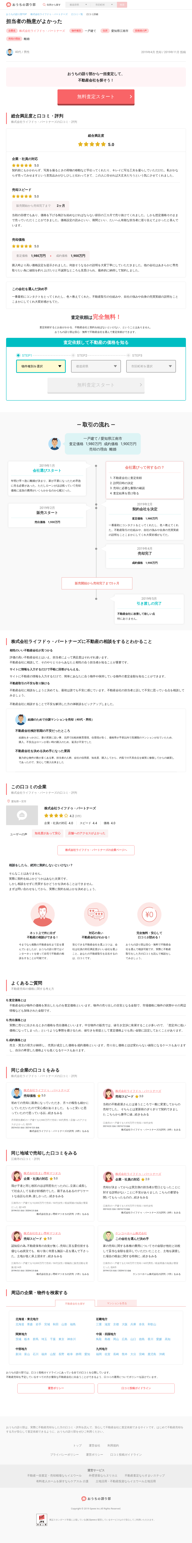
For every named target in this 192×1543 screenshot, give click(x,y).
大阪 (125, 1324)
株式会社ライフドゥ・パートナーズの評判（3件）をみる (59, 1131)
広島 (125, 1339)
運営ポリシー (56, 1388)
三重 (99, 1324)
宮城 (47, 1324)
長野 (61, 1354)
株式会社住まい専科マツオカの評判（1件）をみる (63, 1214)
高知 (168, 1339)
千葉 (53, 1339)
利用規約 (113, 1445)
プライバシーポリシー (64, 1454)
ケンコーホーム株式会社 (131, 1233)
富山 (27, 1354)
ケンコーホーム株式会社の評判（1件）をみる (157, 1274)
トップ (77, 1445)
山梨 (53, 1354)
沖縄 (162, 1354)
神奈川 (71, 1339)
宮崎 (142, 1354)
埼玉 (44, 1339)
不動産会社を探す (75, 1303)
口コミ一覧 (77, 14)
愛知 (87, 1354)
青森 (30, 1324)
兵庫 (133, 1324)
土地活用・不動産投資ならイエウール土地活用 (126, 1481)
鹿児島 (152, 1354)
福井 (44, 1354)
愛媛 (159, 1339)
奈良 (142, 1324)
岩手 (38, 1324)
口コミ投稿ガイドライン (136, 1388)
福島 (73, 1324)
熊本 (125, 1354)
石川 (36, 1354)
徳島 (142, 1339)
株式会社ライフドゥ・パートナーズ (49, 14)
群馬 (36, 1339)
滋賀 (107, 1324)
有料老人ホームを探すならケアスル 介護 (62, 1481)
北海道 (20, 1324)
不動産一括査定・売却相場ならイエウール (54, 1475)
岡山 (116, 1339)
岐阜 (70, 1354)
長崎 (116, 1354)
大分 (133, 1354)
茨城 (18, 1339)
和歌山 (152, 1324)
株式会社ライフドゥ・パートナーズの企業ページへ (96, 850)
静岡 (78, 1354)
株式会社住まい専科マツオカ (42, 1173)
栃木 (27, 1339)
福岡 (99, 1354)
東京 (61, 1339)
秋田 (56, 1324)
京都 (116, 1324)
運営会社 (94, 1445)
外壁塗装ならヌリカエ (103, 1475)
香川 (150, 1339)
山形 (64, 1324)
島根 (107, 1339)
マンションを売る (117, 1303)
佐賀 (107, 1354)
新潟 (18, 1354)
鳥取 (99, 1339)
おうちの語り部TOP (16, 14)
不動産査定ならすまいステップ (145, 1475)
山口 (133, 1339)
